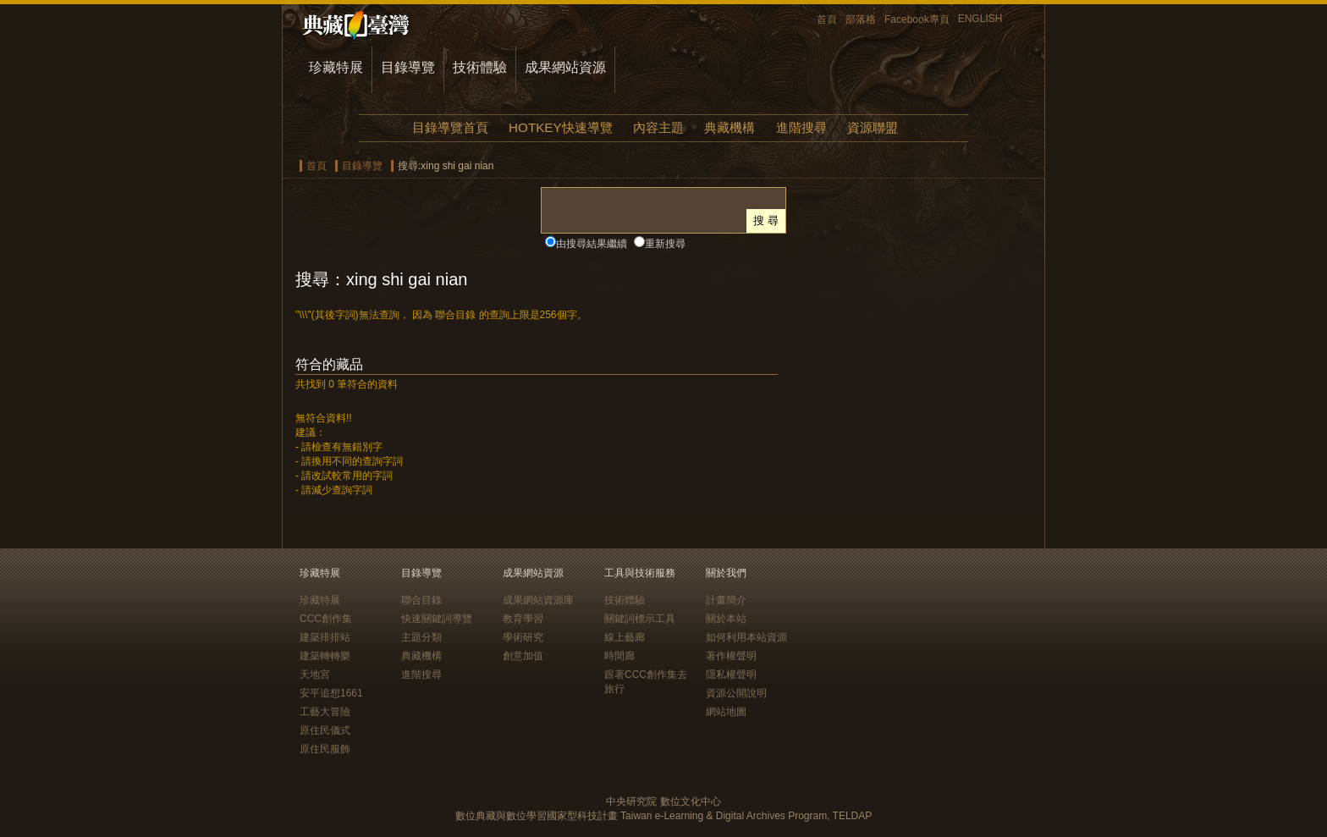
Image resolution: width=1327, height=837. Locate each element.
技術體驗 (480, 67)
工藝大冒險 (325, 712)
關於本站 (726, 619)
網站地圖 (726, 712)
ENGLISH (980, 19)
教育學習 (523, 619)
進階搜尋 (801, 127)
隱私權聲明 (731, 674)
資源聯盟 (872, 127)
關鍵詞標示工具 (639, 619)
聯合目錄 (421, 600)
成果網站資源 (565, 67)
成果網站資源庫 (538, 600)
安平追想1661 (331, 693)
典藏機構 (729, 127)
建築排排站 (325, 637)
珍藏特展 (336, 67)
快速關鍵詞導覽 (436, 619)
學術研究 (523, 637)
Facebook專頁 (917, 19)
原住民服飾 (325, 749)
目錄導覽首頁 (450, 127)
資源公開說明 (736, 693)
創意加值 (523, 656)
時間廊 (619, 656)
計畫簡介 (726, 600)
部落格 (860, 19)
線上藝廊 (624, 637)
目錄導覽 (408, 67)
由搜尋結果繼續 (591, 244)
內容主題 (658, 127)
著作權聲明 (731, 656)
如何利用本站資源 (746, 637)
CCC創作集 (326, 619)
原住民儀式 (325, 730)
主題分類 (421, 637)
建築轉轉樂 (325, 656)
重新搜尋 (665, 244)
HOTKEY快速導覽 (560, 127)
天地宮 (315, 674)
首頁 (827, 19)
